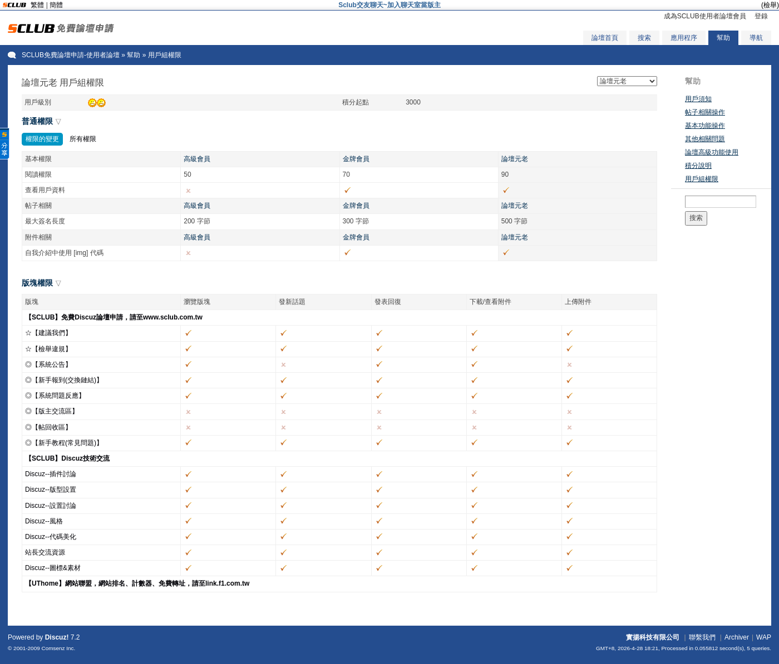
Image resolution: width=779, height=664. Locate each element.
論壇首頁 (604, 38)
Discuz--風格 (44, 521)
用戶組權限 (701, 179)
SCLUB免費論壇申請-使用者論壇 (71, 55)
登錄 (761, 16)
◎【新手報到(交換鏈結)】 (64, 380)
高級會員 (197, 159)
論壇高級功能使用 (711, 152)
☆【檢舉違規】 (48, 349)
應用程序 (683, 38)
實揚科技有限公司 (652, 637)
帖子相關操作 (705, 112)
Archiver (736, 637)
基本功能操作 (705, 125)
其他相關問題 (705, 139)
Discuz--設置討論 (50, 506)
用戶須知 (698, 99)
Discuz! (57, 637)
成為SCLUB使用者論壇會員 (705, 16)
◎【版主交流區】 (51, 411)
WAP (763, 637)
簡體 (56, 5)
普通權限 (37, 121)
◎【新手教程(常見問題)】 (64, 443)
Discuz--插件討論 (50, 474)
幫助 (723, 38)
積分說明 (698, 165)
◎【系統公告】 (48, 364)
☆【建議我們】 (48, 333)
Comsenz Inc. (58, 648)
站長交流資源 (45, 552)
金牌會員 (356, 159)
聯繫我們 (702, 637)
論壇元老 (514, 159)
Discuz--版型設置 (50, 489)
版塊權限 (37, 282)
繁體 (37, 5)
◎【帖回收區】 (48, 427)
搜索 (644, 38)
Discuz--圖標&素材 (53, 568)
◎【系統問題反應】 (55, 396)
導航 (756, 38)
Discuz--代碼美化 (50, 537)
